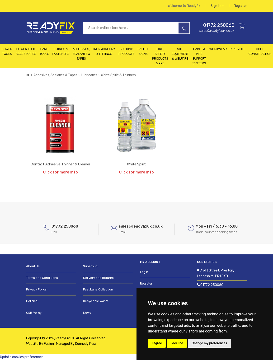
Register (240, 6)
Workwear (218, 49)
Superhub (90, 266)
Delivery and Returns (98, 278)
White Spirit (136, 164)
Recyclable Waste (96, 301)
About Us (33, 266)
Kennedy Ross (86, 344)
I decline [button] (176, 343)
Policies (32, 301)
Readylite (237, 49)
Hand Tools (44, 51)
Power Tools (7, 51)
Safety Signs (143, 51)
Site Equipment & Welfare (180, 53)
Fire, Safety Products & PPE (160, 56)
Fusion (49, 344)
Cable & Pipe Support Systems (199, 56)
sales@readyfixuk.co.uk (216, 31)
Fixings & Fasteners (60, 51)
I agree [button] (157, 343)
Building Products (126, 51)
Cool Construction (260, 51)
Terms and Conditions (42, 278)
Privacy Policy (36, 289)
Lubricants (89, 75)
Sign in (217, 6)
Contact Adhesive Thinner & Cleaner (60, 164)
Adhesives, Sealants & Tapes (81, 53)
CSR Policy (34, 312)
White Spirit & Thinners (118, 75)
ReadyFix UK (65, 338)
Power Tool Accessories (26, 51)
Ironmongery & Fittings (104, 51)
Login (144, 272)
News (87, 312)
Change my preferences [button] (209, 343)
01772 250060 (218, 25)
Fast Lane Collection (98, 289)
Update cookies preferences (21, 357)
